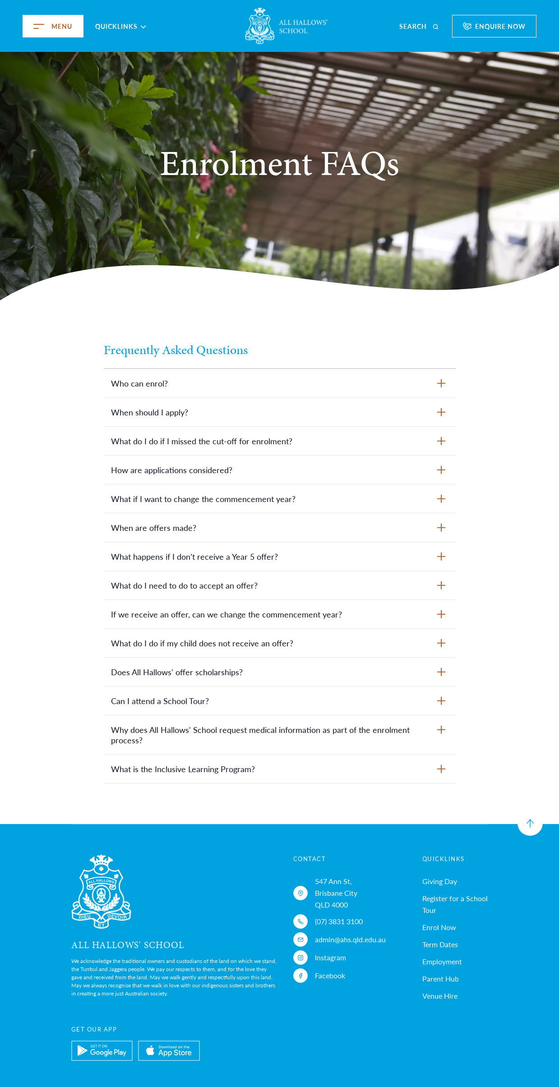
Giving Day (439, 881)
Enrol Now (439, 927)
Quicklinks (120, 26)
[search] (419, 26)
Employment (442, 961)
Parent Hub (440, 978)
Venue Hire (439, 995)
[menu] (28, 26)
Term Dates (440, 944)
